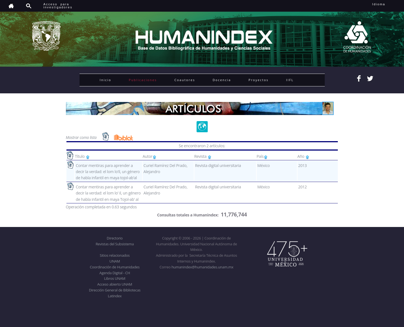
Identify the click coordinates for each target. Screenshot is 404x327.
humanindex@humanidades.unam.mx (203, 266)
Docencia (222, 80)
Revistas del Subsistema (115, 243)
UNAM (115, 261)
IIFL (290, 80)
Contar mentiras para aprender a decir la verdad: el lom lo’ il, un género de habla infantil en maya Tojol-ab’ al (108, 193)
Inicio (105, 80)
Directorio (115, 238)
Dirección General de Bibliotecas (114, 290)
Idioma (385, 4)
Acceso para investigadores (58, 6)
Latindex (115, 295)
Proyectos (259, 80)
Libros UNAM (114, 278)
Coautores (184, 80)
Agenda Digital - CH (115, 272)
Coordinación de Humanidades (115, 266)
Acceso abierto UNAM (114, 284)
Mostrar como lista (82, 137)
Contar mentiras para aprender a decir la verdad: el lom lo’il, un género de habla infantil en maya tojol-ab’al (108, 172)
